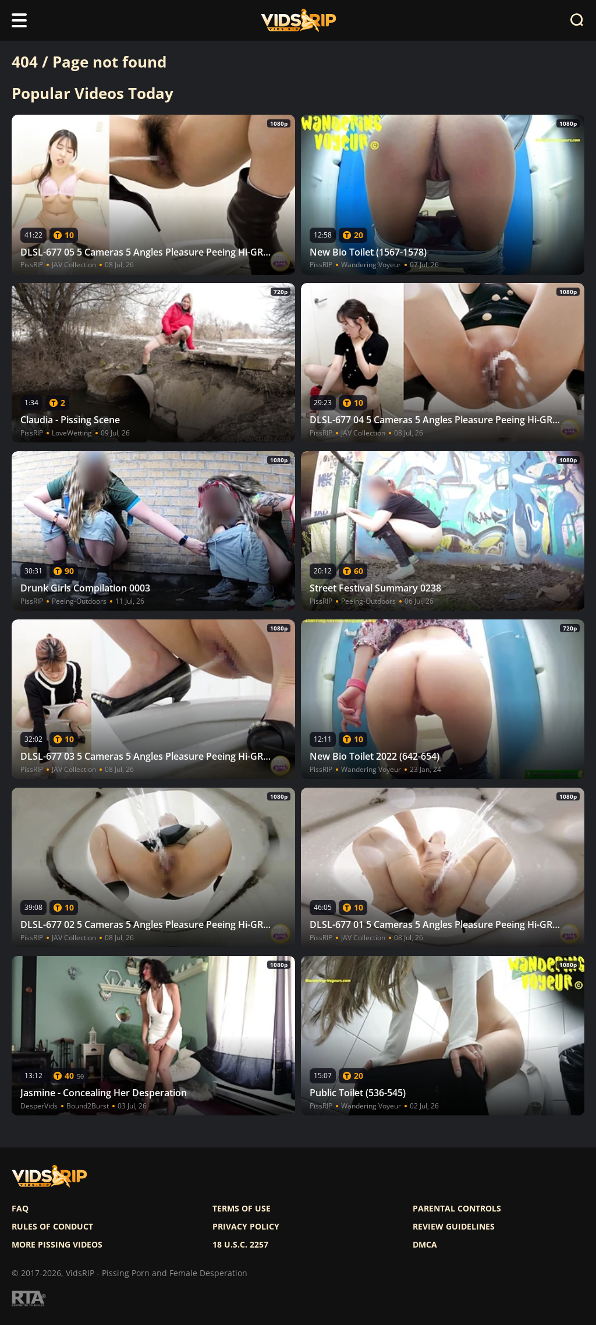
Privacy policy (245, 1226)
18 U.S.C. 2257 (240, 1244)
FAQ (20, 1208)
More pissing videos (57, 1244)
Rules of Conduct (52, 1226)
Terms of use (241, 1208)
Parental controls (457, 1208)
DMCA (425, 1244)
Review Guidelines (454, 1226)
